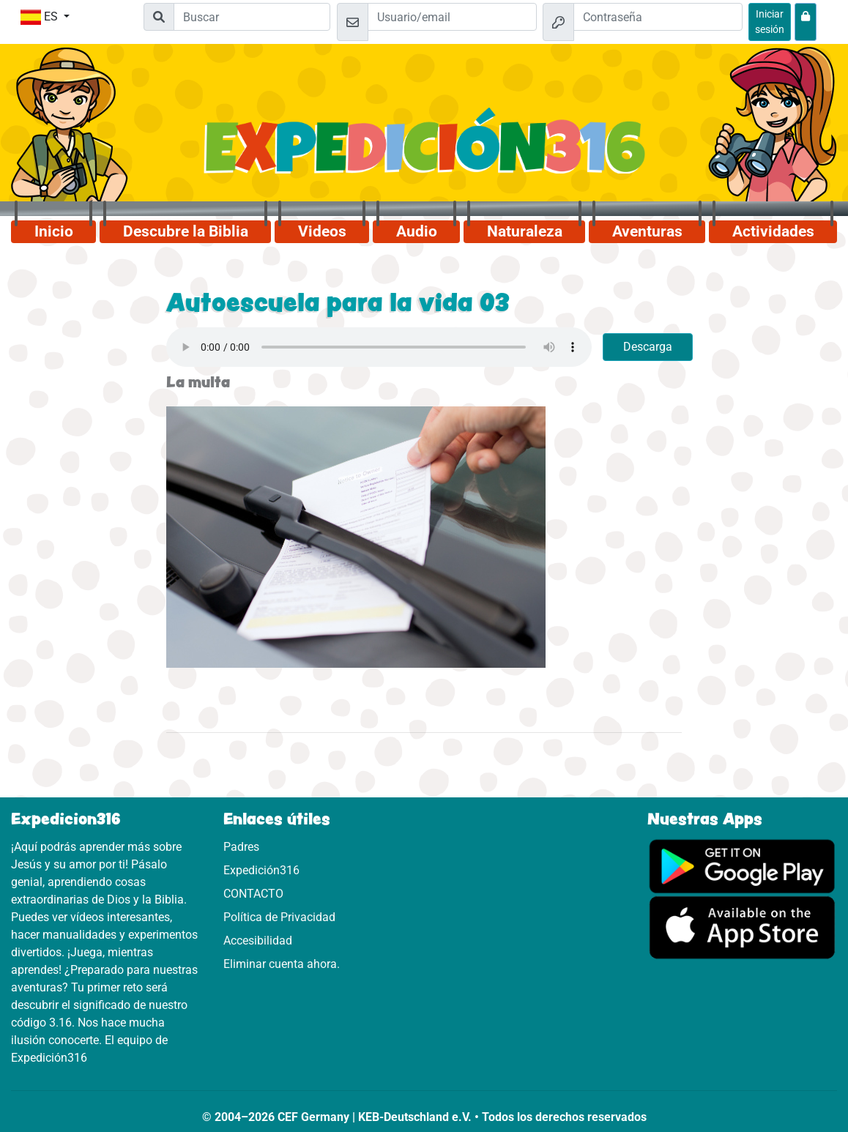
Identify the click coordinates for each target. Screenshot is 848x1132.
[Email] (452, 17)
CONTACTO (253, 894)
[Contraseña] (658, 17)
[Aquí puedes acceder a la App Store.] (742, 927)
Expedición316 (261, 870)
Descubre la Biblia (185, 231)
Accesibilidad (257, 940)
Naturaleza (524, 231)
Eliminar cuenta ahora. (281, 964)
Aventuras (647, 231)
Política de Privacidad (279, 917)
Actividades (773, 231)
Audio (416, 231)
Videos (322, 231)
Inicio (53, 231)
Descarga (647, 347)
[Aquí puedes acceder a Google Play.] (742, 865)
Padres (241, 847)
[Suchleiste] (252, 17)
